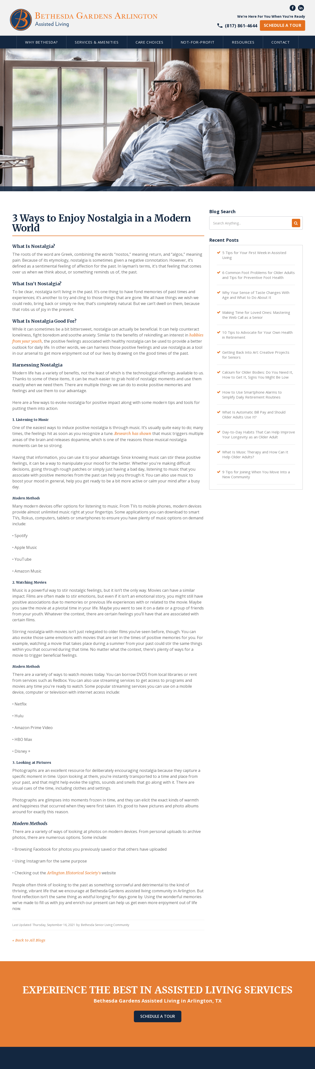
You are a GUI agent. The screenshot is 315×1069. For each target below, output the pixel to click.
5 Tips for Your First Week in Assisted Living (254, 255)
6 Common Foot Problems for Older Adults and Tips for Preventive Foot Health (258, 275)
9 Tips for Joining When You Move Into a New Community (256, 474)
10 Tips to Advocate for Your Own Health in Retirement (257, 335)
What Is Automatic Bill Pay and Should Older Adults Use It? (253, 414)
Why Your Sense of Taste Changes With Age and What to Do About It (255, 295)
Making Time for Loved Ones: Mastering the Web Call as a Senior (256, 315)
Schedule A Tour (157, 1016)
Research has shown (132, 433)
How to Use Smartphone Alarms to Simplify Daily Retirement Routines (252, 394)
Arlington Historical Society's (73, 873)
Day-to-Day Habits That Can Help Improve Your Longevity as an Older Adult (258, 434)
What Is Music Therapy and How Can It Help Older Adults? (255, 454)
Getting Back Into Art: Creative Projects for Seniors (255, 355)
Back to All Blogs (28, 940)
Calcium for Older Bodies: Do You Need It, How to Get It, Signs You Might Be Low (257, 375)
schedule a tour (282, 25)
